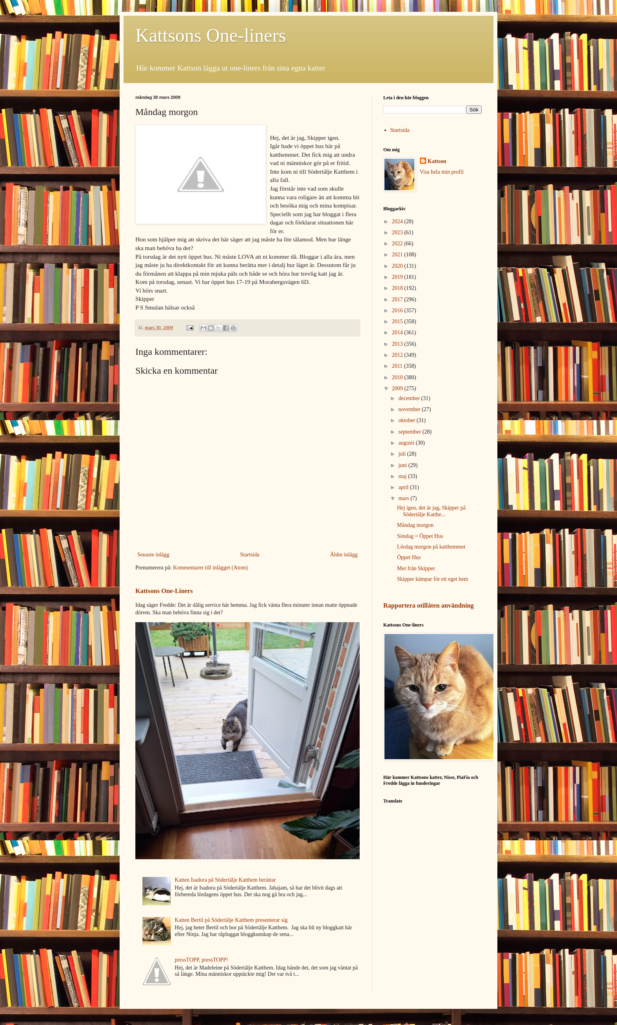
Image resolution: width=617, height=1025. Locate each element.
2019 (398, 277)
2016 (398, 310)
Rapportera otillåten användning (428, 605)
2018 (398, 288)
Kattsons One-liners (210, 35)
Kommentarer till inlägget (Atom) (210, 568)
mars (404, 498)
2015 (398, 321)
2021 (398, 255)
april (404, 487)
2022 (398, 244)
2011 (398, 366)
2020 (398, 266)
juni (403, 465)
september (410, 432)
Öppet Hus (409, 557)
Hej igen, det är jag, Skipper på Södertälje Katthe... (431, 511)
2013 (398, 344)
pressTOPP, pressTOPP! (201, 960)
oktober (407, 420)
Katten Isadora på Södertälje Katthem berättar (225, 880)
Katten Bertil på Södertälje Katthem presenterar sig (231, 920)
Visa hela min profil (442, 172)
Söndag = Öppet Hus (420, 536)
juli (402, 454)
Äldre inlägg (344, 555)
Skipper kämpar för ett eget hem (432, 579)
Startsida (249, 555)
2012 (398, 355)
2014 (398, 332)
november (409, 409)
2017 (398, 299)
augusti (407, 443)
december (409, 398)
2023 (398, 232)
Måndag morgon (415, 525)
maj (403, 476)
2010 (398, 377)
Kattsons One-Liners (164, 591)
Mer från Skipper (416, 568)
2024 (398, 221)
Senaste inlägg (153, 555)
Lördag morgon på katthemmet (431, 547)
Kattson (437, 161)
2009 (398, 388)
